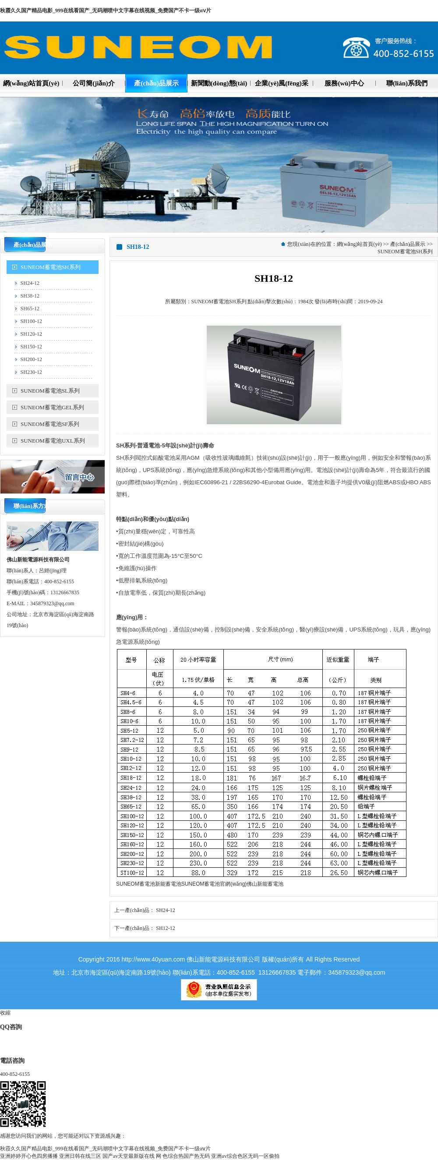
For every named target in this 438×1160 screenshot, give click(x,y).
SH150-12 (31, 347)
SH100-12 (31, 321)
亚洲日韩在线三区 (80, 1156)
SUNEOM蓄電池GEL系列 (52, 407)
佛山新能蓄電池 (265, 884)
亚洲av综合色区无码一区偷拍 (245, 1156)
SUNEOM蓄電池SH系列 (51, 267)
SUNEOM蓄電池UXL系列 (53, 440)
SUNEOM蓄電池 (135, 884)
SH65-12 (30, 308)
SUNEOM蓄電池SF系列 (50, 424)
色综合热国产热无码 (186, 1156)
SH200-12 (31, 359)
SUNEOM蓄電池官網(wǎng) (214, 884)
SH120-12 (31, 334)
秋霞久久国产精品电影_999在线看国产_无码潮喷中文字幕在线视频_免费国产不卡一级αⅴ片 (105, 10)
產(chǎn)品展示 (407, 244)
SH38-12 (30, 296)
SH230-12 (31, 372)
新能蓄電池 (168, 884)
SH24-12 (30, 283)
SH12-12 (165, 928)
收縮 (5, 1013)
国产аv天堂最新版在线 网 (131, 1156)
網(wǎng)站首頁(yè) (359, 244)
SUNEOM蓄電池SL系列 (50, 390)
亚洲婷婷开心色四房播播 (29, 1156)
